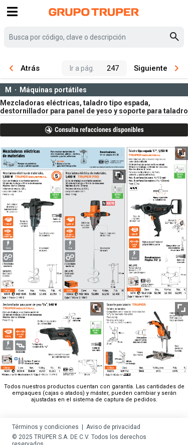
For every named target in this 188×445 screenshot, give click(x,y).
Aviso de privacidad (113, 426)
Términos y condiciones (45, 426)
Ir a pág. (82, 68)
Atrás (25, 68)
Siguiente (156, 68)
